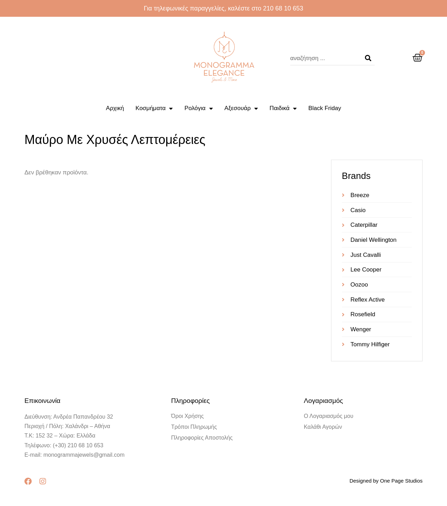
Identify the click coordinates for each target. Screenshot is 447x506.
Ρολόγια (198, 108)
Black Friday (324, 108)
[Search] (368, 58)
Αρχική (115, 108)
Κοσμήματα (154, 108)
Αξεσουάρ (241, 108)
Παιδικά (283, 108)
